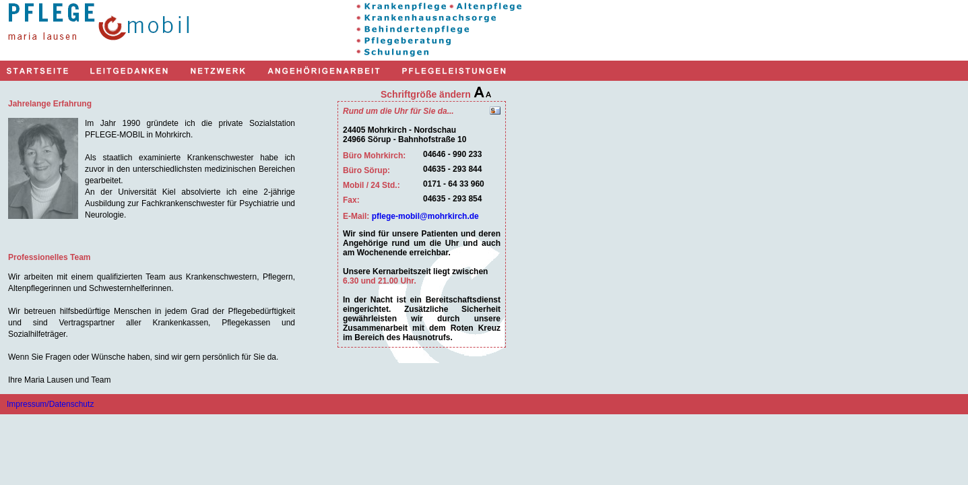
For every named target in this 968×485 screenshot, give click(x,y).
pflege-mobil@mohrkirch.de (425, 216)
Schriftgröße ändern (436, 94)
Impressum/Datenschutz (50, 404)
